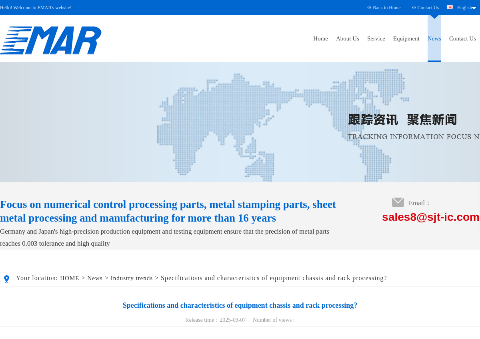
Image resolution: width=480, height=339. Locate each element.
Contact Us (428, 7)
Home (320, 38)
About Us (347, 38)
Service (376, 38)
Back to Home (386, 7)
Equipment (406, 38)
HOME (69, 278)
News (434, 38)
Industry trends (132, 278)
